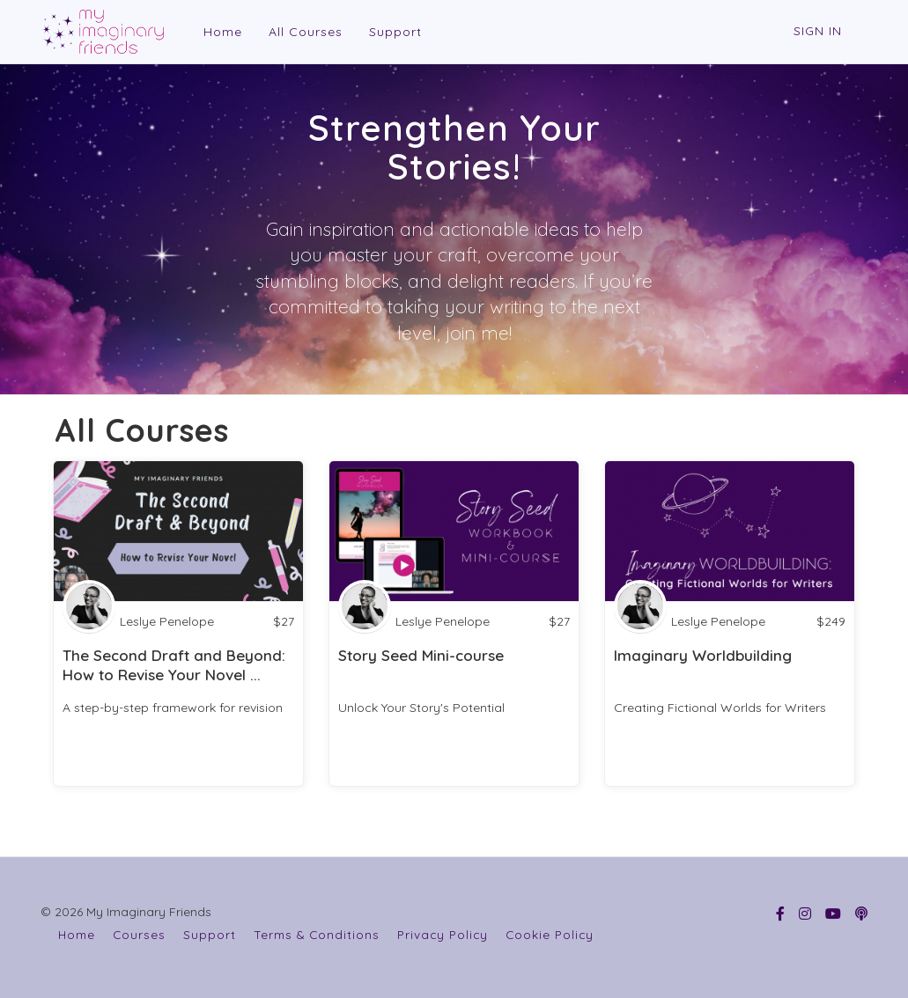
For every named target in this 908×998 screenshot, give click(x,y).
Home (221, 32)
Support (393, 32)
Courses (139, 934)
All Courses (304, 32)
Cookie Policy (550, 934)
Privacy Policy (442, 934)
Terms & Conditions (317, 934)
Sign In (818, 31)
